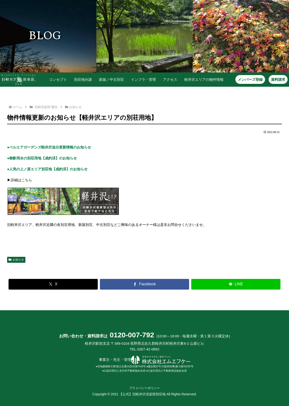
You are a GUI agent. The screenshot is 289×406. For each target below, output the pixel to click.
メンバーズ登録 (248, 79)
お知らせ (16, 259)
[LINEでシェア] (235, 284)
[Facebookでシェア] (144, 284)
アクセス (168, 79)
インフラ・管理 (141, 79)
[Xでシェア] (53, 284)
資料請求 (276, 79)
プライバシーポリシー (144, 388)
